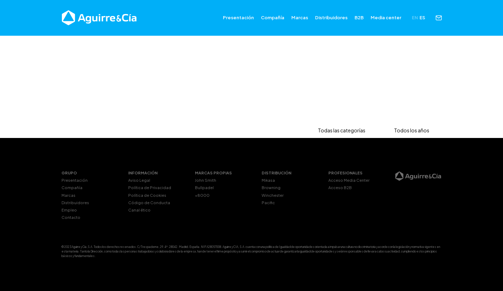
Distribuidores (331, 17)
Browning (271, 187)
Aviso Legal (139, 180)
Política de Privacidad (149, 187)
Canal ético (139, 210)
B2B (359, 17)
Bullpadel (204, 187)
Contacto (70, 217)
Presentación (238, 17)
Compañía (272, 17)
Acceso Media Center (349, 180)
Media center (386, 17)
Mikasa (268, 180)
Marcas (299, 17)
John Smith (205, 180)
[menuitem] (415, 17)
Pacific (268, 202)
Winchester (273, 195)
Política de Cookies (147, 195)
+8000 (202, 195)
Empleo (69, 210)
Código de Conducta (149, 202)
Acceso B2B (340, 187)
